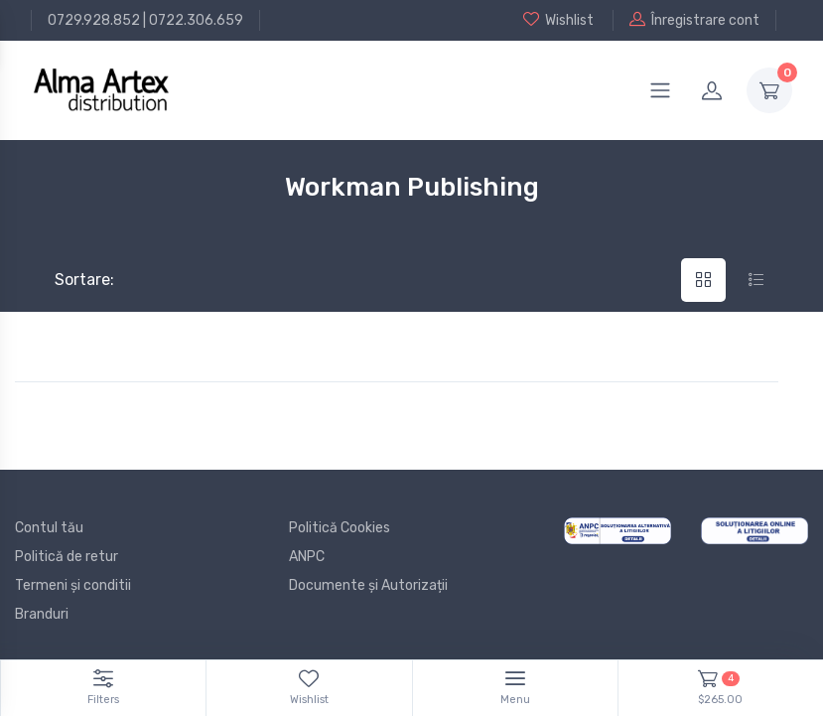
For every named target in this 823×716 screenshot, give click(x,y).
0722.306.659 (196, 20)
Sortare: (68, 279)
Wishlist (558, 20)
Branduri (42, 614)
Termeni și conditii (73, 585)
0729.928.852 (94, 20)
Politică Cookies (339, 527)
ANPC (307, 556)
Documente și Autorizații (368, 585)
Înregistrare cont (694, 20)
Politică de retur (66, 556)
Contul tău (49, 527)
